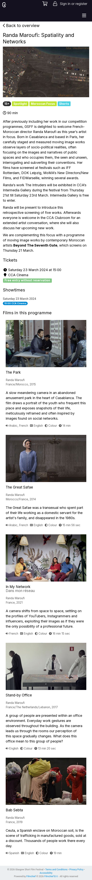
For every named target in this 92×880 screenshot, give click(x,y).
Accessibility (46, 873)
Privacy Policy (76, 869)
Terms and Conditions (56, 869)
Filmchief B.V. (51, 876)
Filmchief (31, 876)
